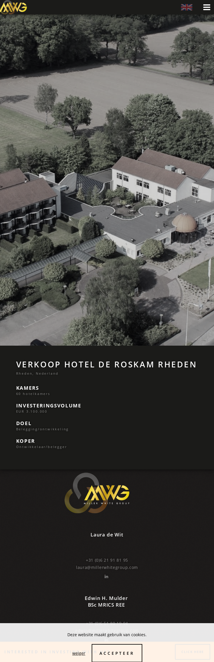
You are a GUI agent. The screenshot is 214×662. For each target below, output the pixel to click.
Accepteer (116, 653)
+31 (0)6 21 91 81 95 (107, 560)
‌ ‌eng (186, 7)
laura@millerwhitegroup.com (107, 567)
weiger (78, 653)
